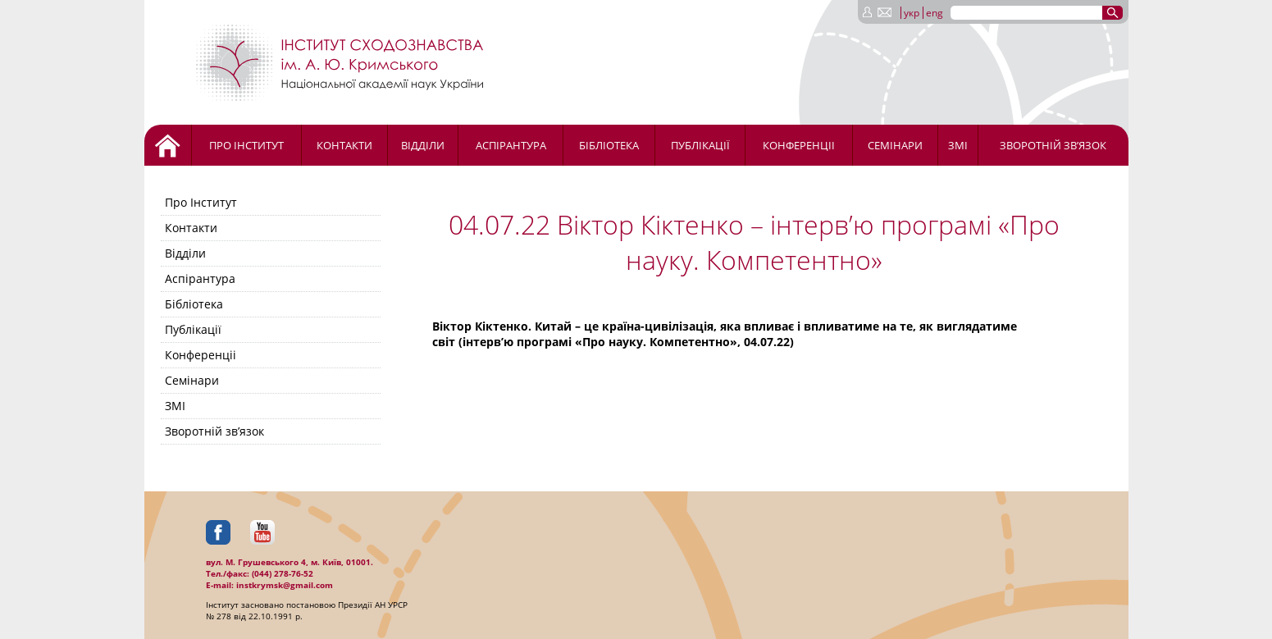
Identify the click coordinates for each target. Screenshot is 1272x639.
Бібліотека (609, 145)
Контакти (344, 145)
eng (934, 13)
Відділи (423, 145)
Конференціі (799, 145)
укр (911, 13)
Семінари (895, 145)
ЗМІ (958, 145)
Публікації (700, 145)
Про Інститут (246, 145)
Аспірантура (511, 145)
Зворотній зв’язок (1053, 145)
